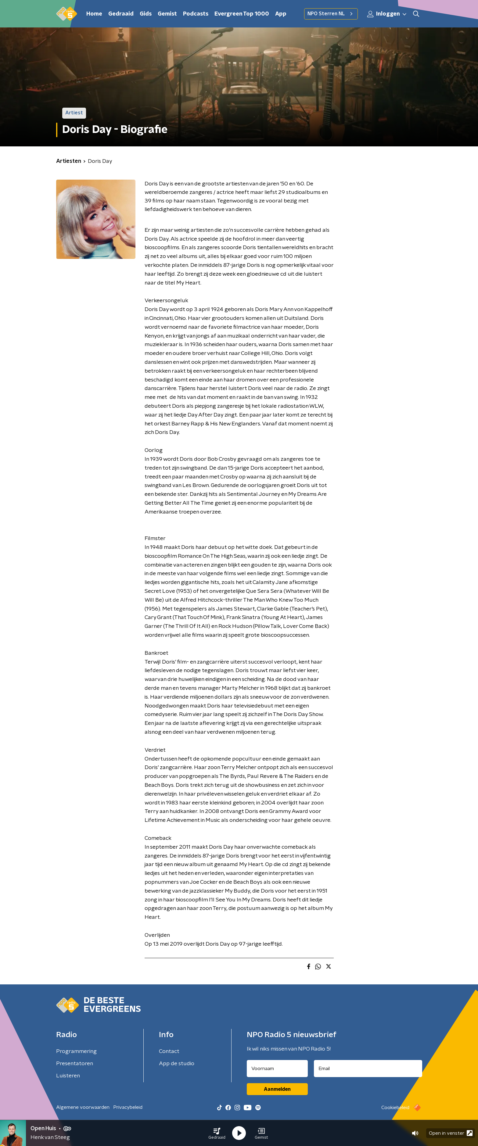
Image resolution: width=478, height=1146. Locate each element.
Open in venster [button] (451, 1133)
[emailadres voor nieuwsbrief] (368, 1068)
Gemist (167, 14)
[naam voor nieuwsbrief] (277, 1068)
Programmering (76, 1051)
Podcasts (195, 14)
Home (94, 14)
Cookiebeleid (395, 1107)
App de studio (176, 1063)
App (280, 14)
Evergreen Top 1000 (241, 14)
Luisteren (68, 1076)
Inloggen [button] (387, 14)
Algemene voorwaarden (83, 1107)
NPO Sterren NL (330, 14)
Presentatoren (74, 1063)
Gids (146, 14)
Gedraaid (121, 14)
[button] (217, 1133)
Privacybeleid (127, 1107)
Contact (169, 1051)
